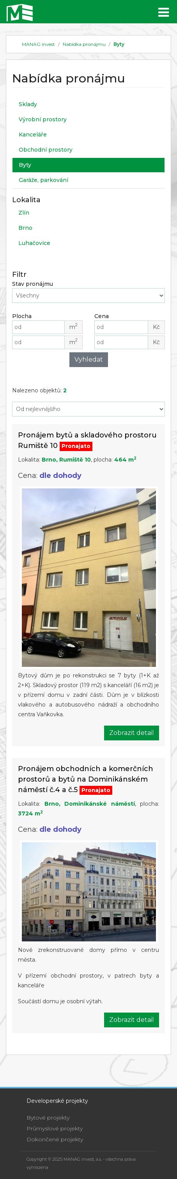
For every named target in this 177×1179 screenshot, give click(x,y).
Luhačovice (34, 243)
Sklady (28, 104)
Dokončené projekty (55, 1139)
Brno (25, 227)
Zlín (23, 212)
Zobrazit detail (131, 732)
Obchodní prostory (46, 149)
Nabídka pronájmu (84, 44)
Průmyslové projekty (55, 1128)
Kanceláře (33, 134)
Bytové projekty (48, 1117)
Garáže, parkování (43, 180)
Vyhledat (88, 359)
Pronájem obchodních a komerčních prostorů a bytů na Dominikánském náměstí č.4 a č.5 (85, 779)
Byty (118, 44)
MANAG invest (38, 44)
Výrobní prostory (43, 119)
